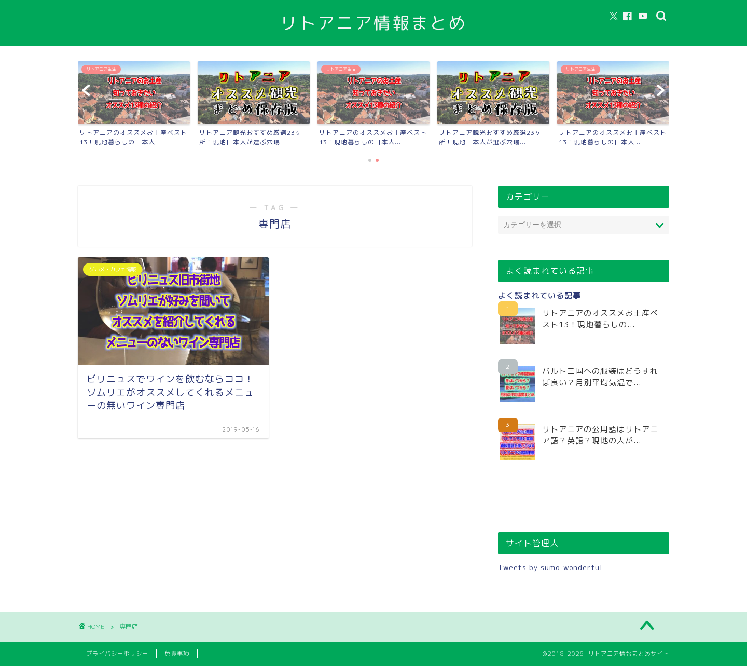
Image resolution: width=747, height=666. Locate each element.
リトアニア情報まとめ (373, 22)
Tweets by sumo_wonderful (550, 567)
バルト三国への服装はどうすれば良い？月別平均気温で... (600, 377)
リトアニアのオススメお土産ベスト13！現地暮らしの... (600, 319)
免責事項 (176, 653)
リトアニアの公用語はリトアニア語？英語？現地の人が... (600, 435)
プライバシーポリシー (117, 653)
